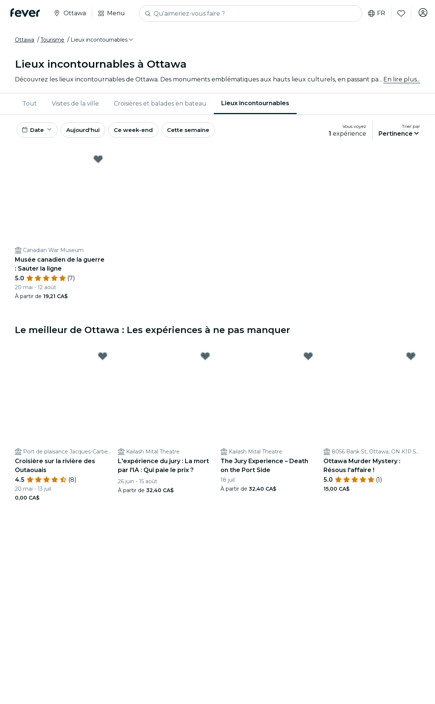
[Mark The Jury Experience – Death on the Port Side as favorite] (308, 359)
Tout (29, 103)
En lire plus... (401, 79)
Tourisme (52, 39)
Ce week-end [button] (141, 131)
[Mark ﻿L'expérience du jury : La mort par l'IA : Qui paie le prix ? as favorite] (205, 359)
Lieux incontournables (255, 103)
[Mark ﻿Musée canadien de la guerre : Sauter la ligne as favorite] (98, 162)
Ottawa (24, 39)
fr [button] (373, 13)
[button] (102, 39)
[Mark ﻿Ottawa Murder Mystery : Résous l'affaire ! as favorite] (411, 359)
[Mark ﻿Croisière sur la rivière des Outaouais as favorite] (102, 359)
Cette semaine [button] (200, 131)
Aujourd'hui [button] (87, 131)
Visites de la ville (75, 103)
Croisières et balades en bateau (160, 103)
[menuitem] (29, 103)
